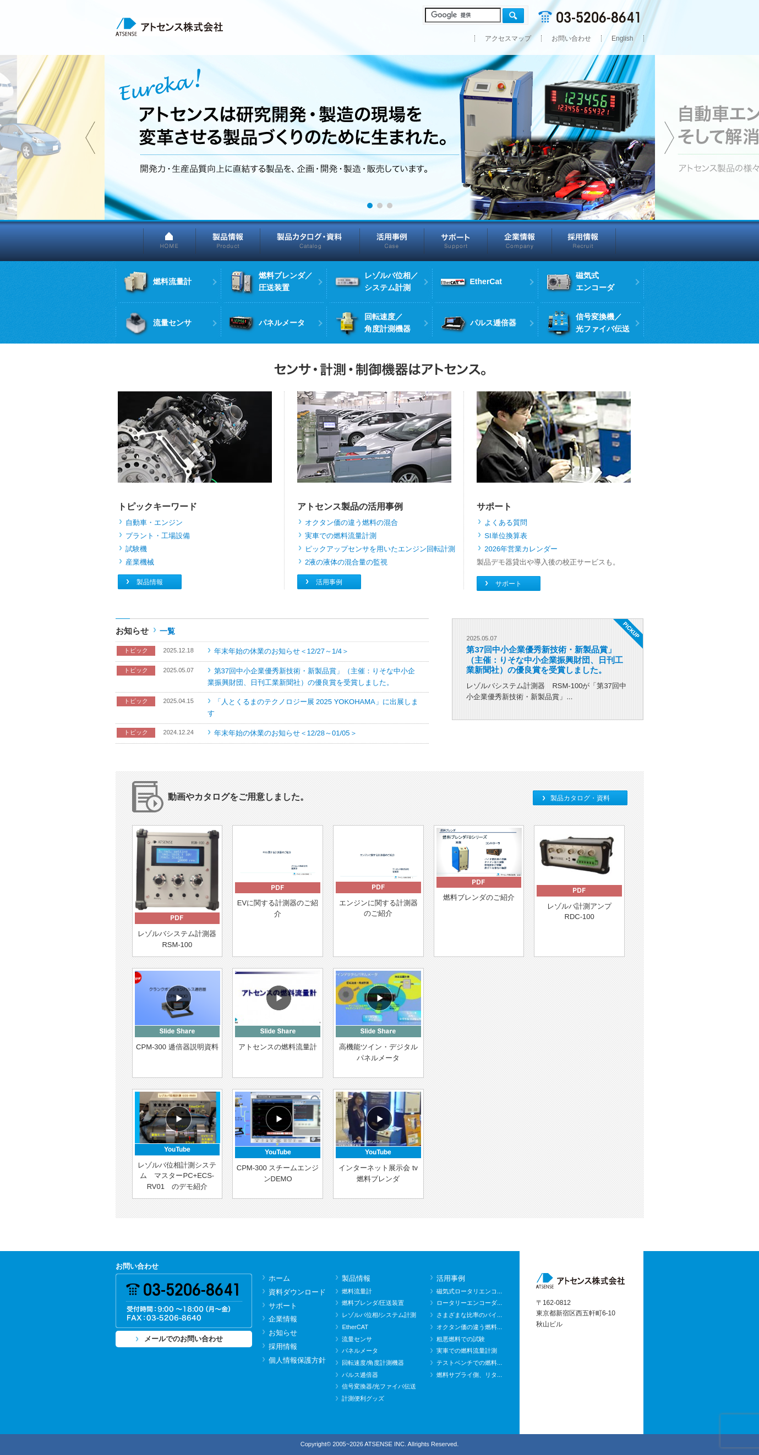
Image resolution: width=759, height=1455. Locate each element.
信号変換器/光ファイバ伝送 (379, 1386)
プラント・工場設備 (157, 536)
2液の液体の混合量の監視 (346, 562)
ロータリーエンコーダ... (469, 1302)
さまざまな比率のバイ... (469, 1315)
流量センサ (357, 1339)
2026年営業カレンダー (521, 549)
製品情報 (228, 240)
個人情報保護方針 (297, 1360)
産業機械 (139, 562)
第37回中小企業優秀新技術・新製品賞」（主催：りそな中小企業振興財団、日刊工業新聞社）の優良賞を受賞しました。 (544, 659)
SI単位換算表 (505, 536)
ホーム (279, 1278)
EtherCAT (355, 1327)
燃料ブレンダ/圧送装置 (373, 1302)
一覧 (167, 631)
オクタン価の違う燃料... (469, 1327)
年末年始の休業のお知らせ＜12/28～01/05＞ (285, 733)
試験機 (136, 549)
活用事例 (392, 240)
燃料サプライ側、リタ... (469, 1374)
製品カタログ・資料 (310, 240)
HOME (169, 240)
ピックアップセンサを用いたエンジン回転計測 (380, 549)
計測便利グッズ (363, 1398)
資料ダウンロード (297, 1292)
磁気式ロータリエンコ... (469, 1291)
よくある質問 (505, 522)
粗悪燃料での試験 (460, 1339)
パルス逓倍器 (360, 1374)
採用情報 (584, 240)
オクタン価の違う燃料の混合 (351, 522)
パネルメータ (360, 1350)
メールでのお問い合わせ (183, 1339)
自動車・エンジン (154, 522)
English (622, 38)
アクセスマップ (508, 38)
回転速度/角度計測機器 (373, 1362)
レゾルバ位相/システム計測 (379, 1315)
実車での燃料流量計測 (340, 536)
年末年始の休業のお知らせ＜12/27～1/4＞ (282, 651)
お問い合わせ (571, 38)
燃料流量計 (357, 1291)
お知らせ (283, 1333)
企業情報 (520, 240)
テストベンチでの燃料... (469, 1362)
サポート (456, 240)
